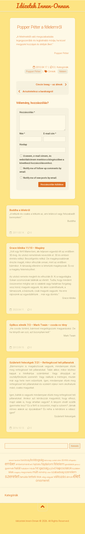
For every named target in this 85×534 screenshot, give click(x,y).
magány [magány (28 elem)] (17, 472)
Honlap (23, 144)
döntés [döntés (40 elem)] (64, 460)
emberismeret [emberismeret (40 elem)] (22, 464)
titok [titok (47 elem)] (39, 477)
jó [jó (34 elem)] (49, 468)
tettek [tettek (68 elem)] (32, 477)
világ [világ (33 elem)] (44, 477)
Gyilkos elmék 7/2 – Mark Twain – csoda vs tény (38, 324)
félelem (62, 71)
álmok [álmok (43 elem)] (69, 477)
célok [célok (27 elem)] (59, 460)
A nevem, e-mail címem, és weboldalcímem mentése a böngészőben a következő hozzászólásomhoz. (41, 159)
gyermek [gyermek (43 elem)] (9, 468)
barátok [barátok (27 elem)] (17, 460)
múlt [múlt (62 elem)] (35, 472)
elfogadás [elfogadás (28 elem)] (72, 460)
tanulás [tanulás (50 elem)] (24, 476)
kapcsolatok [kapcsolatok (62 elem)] (64, 468)
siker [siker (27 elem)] (49, 472)
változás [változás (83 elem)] (60, 477)
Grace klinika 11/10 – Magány (26, 247)
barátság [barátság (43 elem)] (25, 460)
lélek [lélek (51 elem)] (11, 472)
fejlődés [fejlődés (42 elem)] (37, 464)
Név (22, 133)
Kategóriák (11, 495)
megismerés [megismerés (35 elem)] (26, 472)
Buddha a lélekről (19, 210)
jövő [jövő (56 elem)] (53, 468)
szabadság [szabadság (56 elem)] (57, 472)
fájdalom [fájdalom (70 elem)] (47, 464)
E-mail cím (49, 133)
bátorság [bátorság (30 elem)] (47, 460)
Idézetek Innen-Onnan (42, 6)
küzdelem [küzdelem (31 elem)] (76, 468)
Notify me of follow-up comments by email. (40, 170)
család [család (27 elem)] (54, 460)
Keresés (75, 446)
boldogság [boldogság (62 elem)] (37, 460)
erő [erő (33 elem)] (31, 464)
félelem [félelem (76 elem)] (59, 464)
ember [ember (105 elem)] (10, 464)
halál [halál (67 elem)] (17, 468)
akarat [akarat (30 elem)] (11, 460)
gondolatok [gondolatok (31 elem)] (69, 464)
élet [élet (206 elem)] (76, 476)
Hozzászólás (27, 112)
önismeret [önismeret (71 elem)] (42, 480)
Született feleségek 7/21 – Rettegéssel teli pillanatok (41, 362)
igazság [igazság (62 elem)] (43, 468)
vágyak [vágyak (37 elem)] (49, 477)
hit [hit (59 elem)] (36, 468)
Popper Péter (33, 71)
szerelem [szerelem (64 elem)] (70, 472)
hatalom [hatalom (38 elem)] (25, 468)
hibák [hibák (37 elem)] (32, 468)
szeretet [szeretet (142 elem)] (12, 476)
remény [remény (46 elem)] (42, 472)
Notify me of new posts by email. (40, 178)
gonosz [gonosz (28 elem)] (77, 464)
